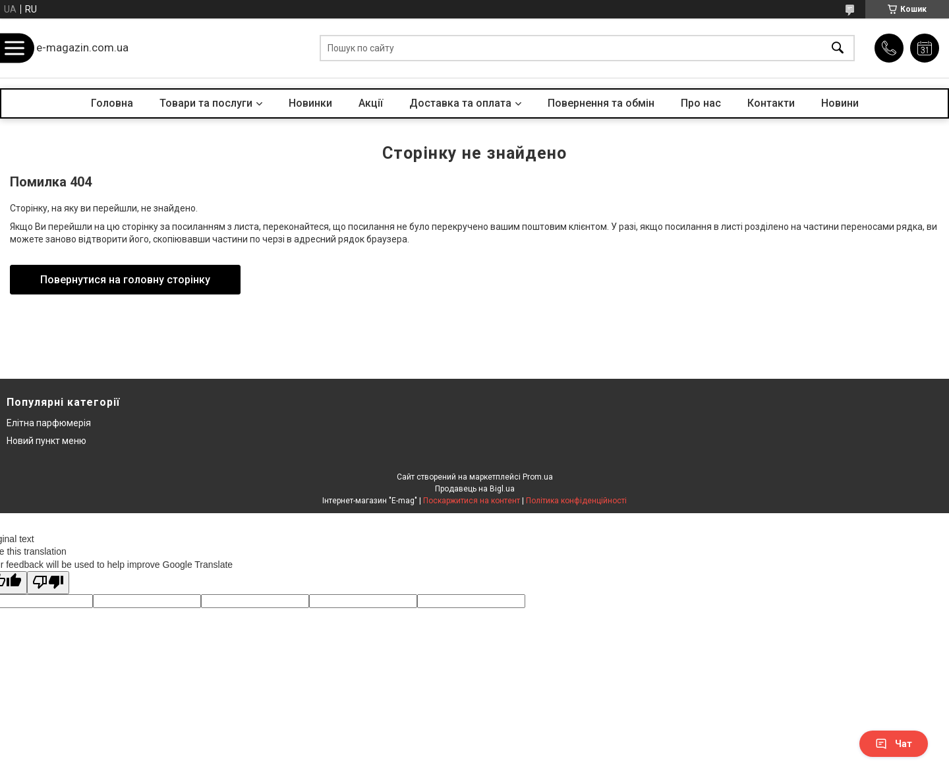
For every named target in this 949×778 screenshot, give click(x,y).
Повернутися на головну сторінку (125, 279)
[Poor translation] (48, 582)
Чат (893, 744)
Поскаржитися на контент (471, 500)
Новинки (310, 103)
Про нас (701, 103)
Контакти (771, 103)
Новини (840, 103)
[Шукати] (837, 48)
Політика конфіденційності (576, 500)
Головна (112, 103)
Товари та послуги (205, 103)
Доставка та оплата (460, 103)
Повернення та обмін (601, 103)
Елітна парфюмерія (49, 423)
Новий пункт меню (46, 440)
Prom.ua (538, 477)
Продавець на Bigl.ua (475, 488)
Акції (371, 103)
